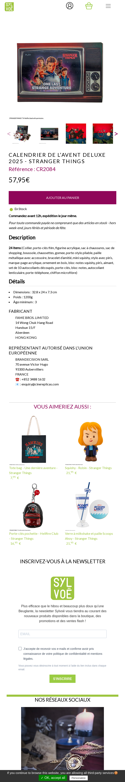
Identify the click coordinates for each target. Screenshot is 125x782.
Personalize (79, 778)
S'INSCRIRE (62, 679)
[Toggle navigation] (108, 6)
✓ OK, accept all (53, 778)
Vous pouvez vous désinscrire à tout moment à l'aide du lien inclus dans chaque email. (62, 667)
